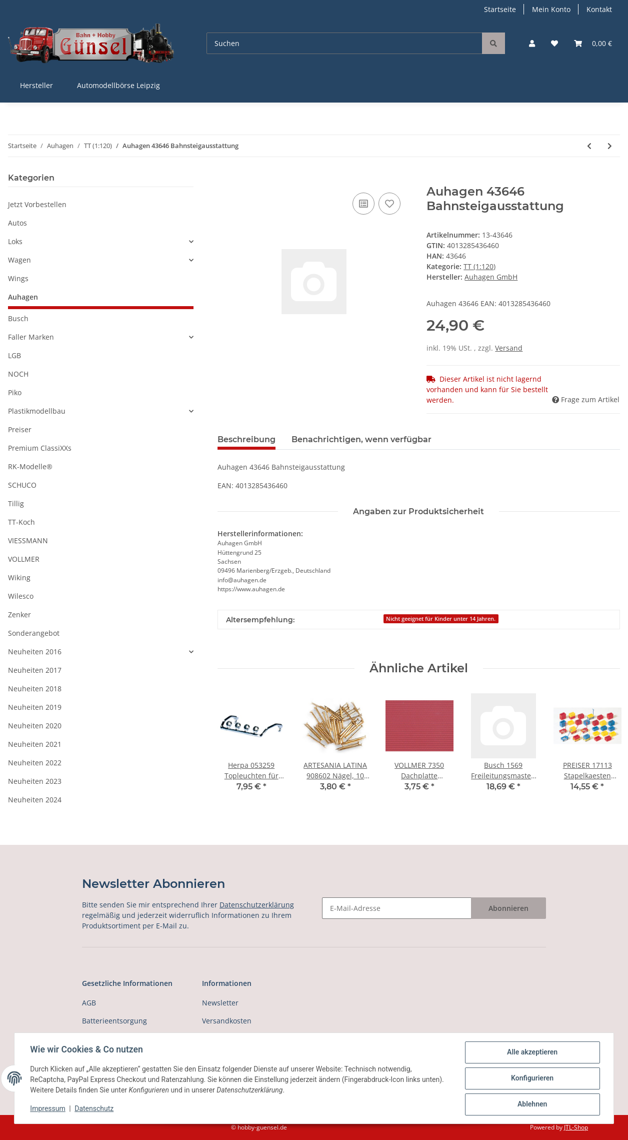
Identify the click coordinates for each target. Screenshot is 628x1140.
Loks (15, 241)
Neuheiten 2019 (35, 707)
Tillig (16, 503)
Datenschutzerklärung (257, 904)
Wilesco (21, 596)
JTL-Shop (576, 1127)
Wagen (19, 260)
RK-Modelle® (30, 466)
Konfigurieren (531, 1078)
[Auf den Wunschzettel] (389, 204)
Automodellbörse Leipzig (118, 85)
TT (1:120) (480, 266)
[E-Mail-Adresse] (397, 908)
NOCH (18, 374)
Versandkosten (227, 1020)
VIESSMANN (28, 540)
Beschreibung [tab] (247, 439)
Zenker (19, 614)
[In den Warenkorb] (226, 179)
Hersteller (36, 85)
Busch (18, 318)
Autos (17, 223)
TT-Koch (21, 522)
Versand (508, 348)
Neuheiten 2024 (35, 799)
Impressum (48, 1109)
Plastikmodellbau (37, 411)
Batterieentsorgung (114, 1020)
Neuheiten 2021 (35, 744)
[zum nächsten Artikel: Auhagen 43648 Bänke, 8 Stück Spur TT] (610, 146)
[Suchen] (344, 43)
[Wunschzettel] (554, 43)
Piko (15, 392)
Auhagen (23, 297)
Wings (18, 278)
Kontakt (599, 9)
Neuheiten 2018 (35, 688)
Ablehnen (531, 1104)
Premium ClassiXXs (40, 448)
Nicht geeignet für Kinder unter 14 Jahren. (441, 618)
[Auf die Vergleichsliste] (363, 204)
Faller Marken (31, 337)
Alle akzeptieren (531, 1052)
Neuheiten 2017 (35, 670)
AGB (89, 1002)
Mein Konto (551, 9)
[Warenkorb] (593, 43)
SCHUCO (22, 485)
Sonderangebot (34, 633)
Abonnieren (508, 908)
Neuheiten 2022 (35, 762)
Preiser (20, 429)
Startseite (500, 9)
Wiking (19, 577)
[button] (532, 43)
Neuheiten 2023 (35, 781)
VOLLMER (24, 559)
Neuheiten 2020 (35, 725)
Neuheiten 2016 (35, 651)
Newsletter (220, 1002)
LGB (14, 355)
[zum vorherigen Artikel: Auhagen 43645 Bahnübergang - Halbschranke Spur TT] (589, 146)
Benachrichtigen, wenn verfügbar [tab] (362, 439)
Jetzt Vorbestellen (37, 204)
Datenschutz (94, 1109)
